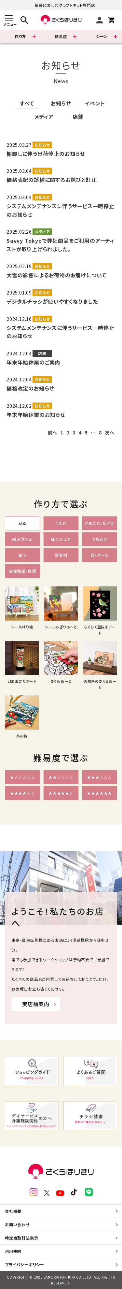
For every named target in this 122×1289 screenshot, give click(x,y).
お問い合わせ (17, 1224)
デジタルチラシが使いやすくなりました (52, 301)
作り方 (20, 36)
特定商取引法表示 (21, 1238)
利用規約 (13, 1251)
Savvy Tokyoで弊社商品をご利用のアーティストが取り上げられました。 (61, 245)
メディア (44, 116)
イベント (95, 103)
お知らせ (61, 103)
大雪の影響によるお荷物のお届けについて (56, 275)
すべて (27, 103)
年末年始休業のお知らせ (36, 414)
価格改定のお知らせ (30, 388)
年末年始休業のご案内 (34, 362)
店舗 (78, 116)
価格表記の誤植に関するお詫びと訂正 (52, 180)
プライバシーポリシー (24, 1264)
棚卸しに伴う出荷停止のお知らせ (46, 154)
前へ (53, 432)
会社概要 (13, 1211)
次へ (110, 432)
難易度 (61, 36)
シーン (101, 36)
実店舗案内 (35, 1004)
